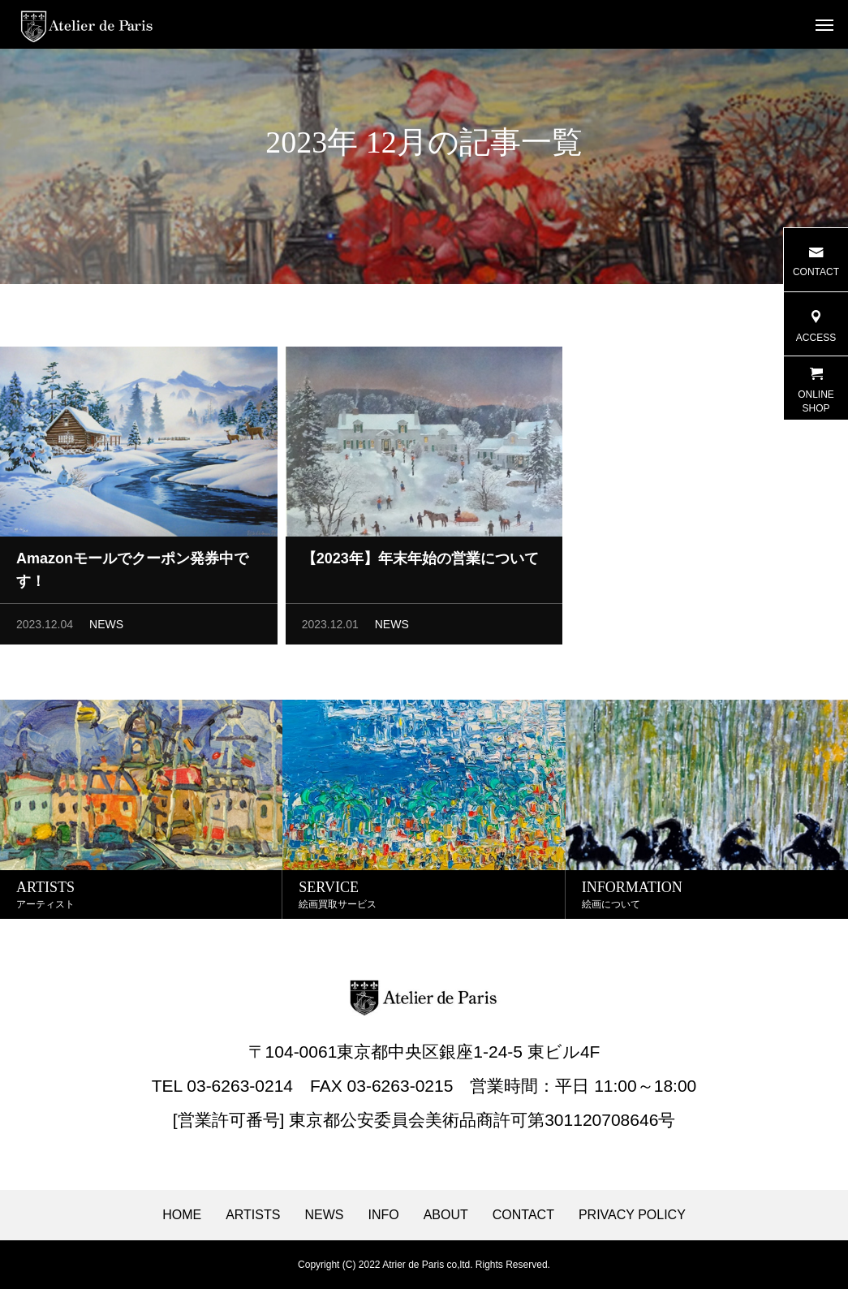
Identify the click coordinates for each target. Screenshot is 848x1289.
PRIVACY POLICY (632, 1215)
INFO (383, 1215)
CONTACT (523, 1215)
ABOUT (446, 1215)
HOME (181, 1215)
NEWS (106, 628)
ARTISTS (253, 1215)
